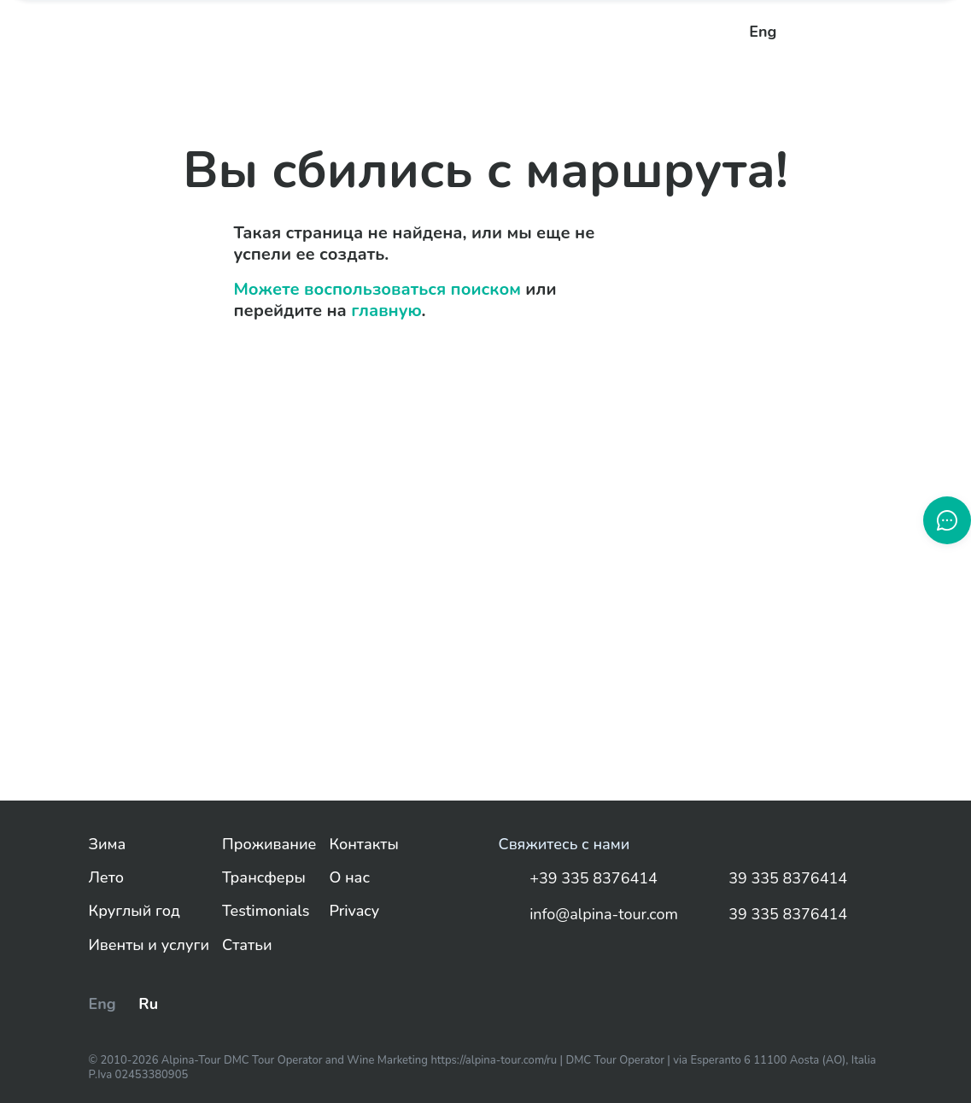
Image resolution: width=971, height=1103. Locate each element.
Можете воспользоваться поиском (377, 289)
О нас (349, 878)
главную (386, 310)
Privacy (354, 911)
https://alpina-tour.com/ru (494, 1060)
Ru (148, 1004)
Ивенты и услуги (149, 945)
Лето (107, 878)
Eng (762, 32)
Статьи (247, 945)
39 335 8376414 (773, 879)
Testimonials (265, 911)
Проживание (269, 844)
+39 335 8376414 (578, 879)
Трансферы (264, 878)
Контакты (363, 844)
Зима (107, 844)
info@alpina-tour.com (588, 915)
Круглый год (134, 911)
